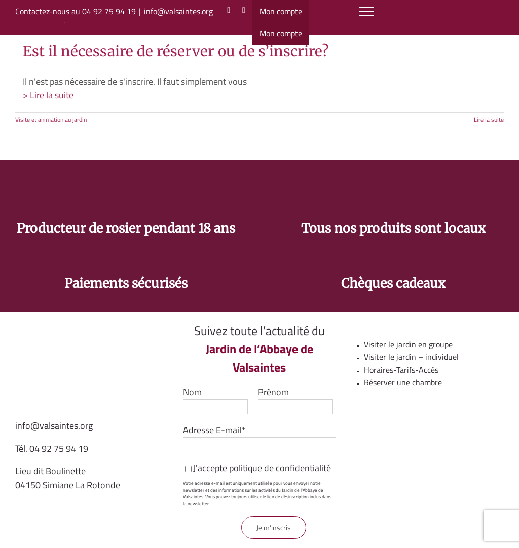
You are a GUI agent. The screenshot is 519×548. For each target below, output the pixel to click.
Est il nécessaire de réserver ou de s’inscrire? (175, 51)
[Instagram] (228, 10)
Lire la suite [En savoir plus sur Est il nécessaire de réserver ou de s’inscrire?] (489, 119)
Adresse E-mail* (214, 430)
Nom (192, 392)
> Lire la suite (48, 95)
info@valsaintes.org (178, 11)
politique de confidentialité (280, 468)
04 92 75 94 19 (58, 448)
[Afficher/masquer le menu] (367, 11)
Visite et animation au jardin (51, 119)
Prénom (273, 392)
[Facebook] (243, 10)
